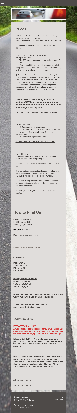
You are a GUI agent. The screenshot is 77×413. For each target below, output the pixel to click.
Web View (58, 400)
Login (61, 397)
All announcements (22, 380)
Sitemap (24, 397)
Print (17, 397)
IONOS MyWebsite (22, 408)
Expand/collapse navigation (38, 3)
